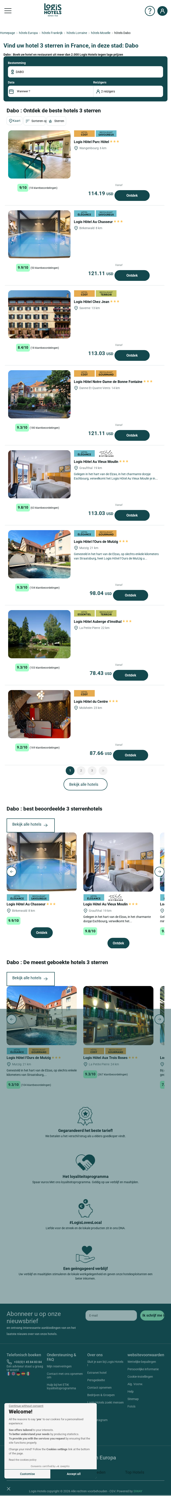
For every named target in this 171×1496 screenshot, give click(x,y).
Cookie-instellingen (140, 1376)
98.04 (101, 593)
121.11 (101, 273)
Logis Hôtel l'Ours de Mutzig (101, 542)
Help (130, 1391)
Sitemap (133, 1399)
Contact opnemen (99, 1387)
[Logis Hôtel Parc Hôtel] (39, 154)
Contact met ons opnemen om (65, 1375)
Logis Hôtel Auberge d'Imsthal (103, 622)
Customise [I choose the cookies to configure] (27, 1474)
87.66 (101, 753)
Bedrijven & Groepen (101, 1395)
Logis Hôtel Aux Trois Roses (110, 1058)
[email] (111, 1315)
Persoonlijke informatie (143, 1369)
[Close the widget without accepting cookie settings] (26, 1406)
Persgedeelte (96, 1380)
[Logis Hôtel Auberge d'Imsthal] (39, 634)
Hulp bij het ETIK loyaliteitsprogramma (61, 1386)
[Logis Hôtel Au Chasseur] (39, 234)
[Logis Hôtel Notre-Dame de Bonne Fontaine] (39, 394)
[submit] (152, 1315)
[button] (8, 1488)
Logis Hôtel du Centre (96, 701)
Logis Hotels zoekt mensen (105, 1402)
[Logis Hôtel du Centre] (39, 714)
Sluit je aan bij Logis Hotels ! (105, 1363)
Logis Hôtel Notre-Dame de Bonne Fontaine (113, 382)
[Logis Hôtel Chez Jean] (39, 314)
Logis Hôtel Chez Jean (96, 302)
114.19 (101, 193)
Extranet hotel (96, 1372)
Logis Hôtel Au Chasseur (98, 222)
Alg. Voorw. (135, 1384)
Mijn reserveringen (59, 1366)
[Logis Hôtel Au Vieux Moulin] (39, 474)
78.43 (101, 673)
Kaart (14, 121)
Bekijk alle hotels (83, 784)
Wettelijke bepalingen (141, 1361)
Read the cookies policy (22, 1459)
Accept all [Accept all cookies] (74, 1474)
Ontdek (132, 195)
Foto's (131, 1406)
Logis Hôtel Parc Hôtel (96, 142)
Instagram (95, 1421)
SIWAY (137, 1491)
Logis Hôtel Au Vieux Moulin (101, 462)
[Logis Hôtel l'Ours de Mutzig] (39, 554)
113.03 (101, 353)
